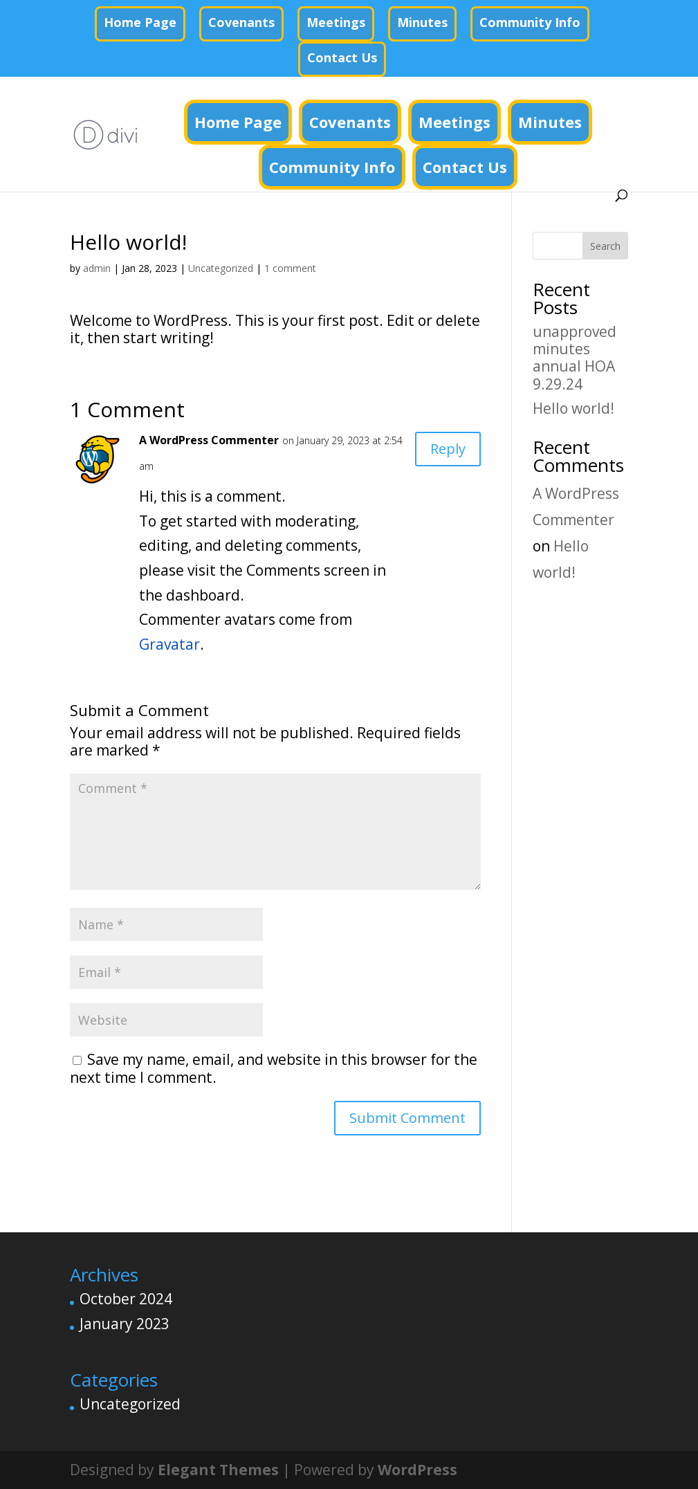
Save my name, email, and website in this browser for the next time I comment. (273, 1068)
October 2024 (126, 1298)
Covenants (241, 22)
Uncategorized (220, 268)
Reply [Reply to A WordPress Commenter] (448, 448)
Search (605, 246)
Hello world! (573, 408)
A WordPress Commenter (209, 440)
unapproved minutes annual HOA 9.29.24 (574, 358)
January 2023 (124, 1323)
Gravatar (169, 644)
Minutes (422, 22)
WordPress (417, 1469)
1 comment (290, 268)
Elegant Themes (218, 1469)
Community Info (529, 22)
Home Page (140, 22)
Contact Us (342, 57)
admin (97, 268)
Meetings (335, 22)
